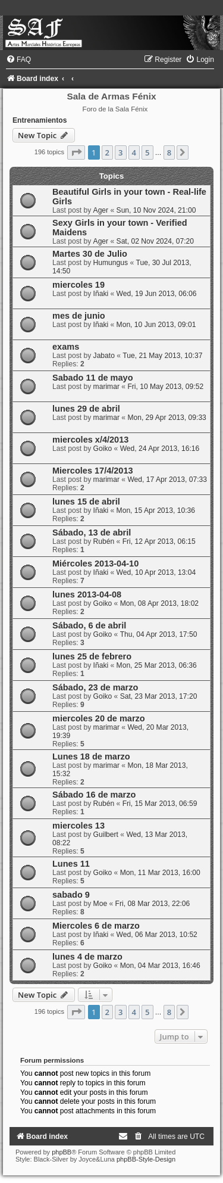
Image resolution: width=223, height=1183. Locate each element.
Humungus (110, 263)
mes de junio (78, 315)
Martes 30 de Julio (89, 254)
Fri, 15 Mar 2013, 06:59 (160, 803)
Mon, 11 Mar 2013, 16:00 (160, 872)
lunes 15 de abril (86, 501)
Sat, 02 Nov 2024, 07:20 (155, 241)
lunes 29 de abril (86, 408)
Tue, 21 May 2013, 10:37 (162, 355)
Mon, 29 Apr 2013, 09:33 (166, 417)
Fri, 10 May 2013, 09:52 (165, 386)
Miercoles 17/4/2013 (92, 470)
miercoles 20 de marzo (98, 718)
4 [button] (134, 152)
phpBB (61, 1152)
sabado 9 (71, 894)
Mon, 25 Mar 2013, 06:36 (157, 665)
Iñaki (101, 293)
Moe (100, 903)
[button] (76, 152)
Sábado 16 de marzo (94, 794)
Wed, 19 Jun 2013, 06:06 (157, 293)
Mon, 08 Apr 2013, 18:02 (159, 603)
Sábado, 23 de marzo (95, 687)
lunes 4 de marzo (87, 956)
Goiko (102, 448)
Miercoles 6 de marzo (96, 925)
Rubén (104, 541)
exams (65, 346)
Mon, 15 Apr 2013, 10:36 (156, 510)
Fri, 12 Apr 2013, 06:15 (159, 541)
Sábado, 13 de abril (91, 532)
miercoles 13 (78, 825)
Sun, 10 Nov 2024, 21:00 (156, 210)
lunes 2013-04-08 (86, 594)
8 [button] (169, 152)
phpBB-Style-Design (146, 1159)
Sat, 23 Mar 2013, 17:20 (158, 696)
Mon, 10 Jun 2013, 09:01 (156, 324)
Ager (101, 210)
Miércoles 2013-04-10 (95, 563)
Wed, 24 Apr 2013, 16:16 (160, 448)
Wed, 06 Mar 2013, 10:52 (157, 934)
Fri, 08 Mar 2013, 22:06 (152, 903)
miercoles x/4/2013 (90, 439)
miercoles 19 (78, 284)
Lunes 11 (71, 863)
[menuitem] (18, 59)
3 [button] (120, 152)
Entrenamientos (39, 120)
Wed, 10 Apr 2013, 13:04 (156, 572)
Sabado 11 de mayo (92, 377)
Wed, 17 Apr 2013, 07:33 (167, 479)
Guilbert (105, 834)
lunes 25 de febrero (91, 656)
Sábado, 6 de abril (89, 625)
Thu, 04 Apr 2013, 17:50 (158, 634)
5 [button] (147, 152)
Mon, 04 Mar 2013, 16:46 (160, 965)
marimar (106, 386)
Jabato (104, 355)
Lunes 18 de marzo (91, 756)
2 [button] (107, 152)
